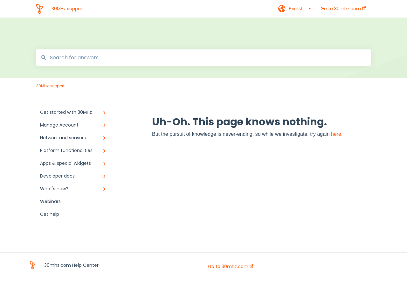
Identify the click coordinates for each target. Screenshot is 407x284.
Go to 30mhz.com (230, 266)
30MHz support (68, 8)
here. (336, 134)
